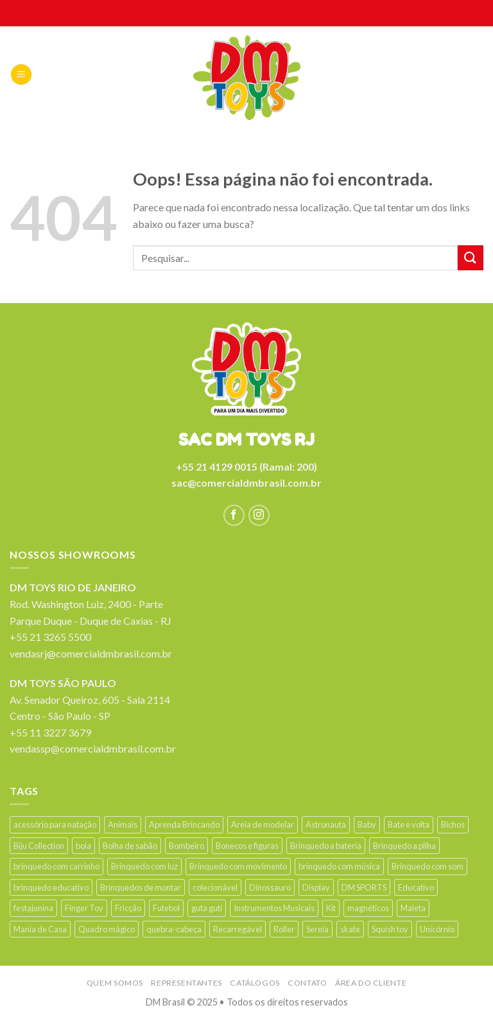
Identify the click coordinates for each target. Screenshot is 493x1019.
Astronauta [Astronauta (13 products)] (326, 824)
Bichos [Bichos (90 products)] (453, 824)
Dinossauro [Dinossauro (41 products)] (270, 887)
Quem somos (115, 983)
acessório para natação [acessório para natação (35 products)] (54, 824)
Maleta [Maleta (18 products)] (413, 908)
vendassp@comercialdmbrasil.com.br (93, 748)
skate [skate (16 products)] (350, 929)
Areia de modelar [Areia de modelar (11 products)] (262, 824)
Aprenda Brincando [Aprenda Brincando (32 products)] (184, 824)
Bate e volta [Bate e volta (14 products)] (408, 824)
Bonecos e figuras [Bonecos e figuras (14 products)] (247, 845)
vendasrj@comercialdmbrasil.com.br (91, 653)
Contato (307, 983)
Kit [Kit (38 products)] (331, 908)
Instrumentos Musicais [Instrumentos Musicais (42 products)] (274, 908)
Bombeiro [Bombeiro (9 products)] (186, 845)
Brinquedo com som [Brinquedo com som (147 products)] (427, 866)
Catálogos (255, 983)
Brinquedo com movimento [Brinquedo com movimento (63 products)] (238, 866)
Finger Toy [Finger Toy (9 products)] (84, 908)
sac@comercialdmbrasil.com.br (246, 482)
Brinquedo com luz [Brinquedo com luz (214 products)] (144, 866)
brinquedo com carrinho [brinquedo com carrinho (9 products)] (56, 866)
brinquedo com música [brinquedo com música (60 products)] (339, 866)
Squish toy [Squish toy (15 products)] (390, 929)
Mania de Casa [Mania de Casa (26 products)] (40, 929)
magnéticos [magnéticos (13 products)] (368, 908)
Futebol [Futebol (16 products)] (166, 908)
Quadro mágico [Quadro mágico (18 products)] (106, 929)
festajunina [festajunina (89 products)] (33, 908)
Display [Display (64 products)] (316, 887)
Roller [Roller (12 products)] (284, 929)
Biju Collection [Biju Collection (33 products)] (38, 845)
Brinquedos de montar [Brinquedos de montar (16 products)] (140, 887)
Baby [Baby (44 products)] (367, 824)
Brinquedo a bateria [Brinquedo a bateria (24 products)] (325, 845)
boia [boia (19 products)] (83, 845)
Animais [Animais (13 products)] (122, 824)
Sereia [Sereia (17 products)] (317, 929)
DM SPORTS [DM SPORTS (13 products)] (364, 887)
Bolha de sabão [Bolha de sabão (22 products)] (130, 845)
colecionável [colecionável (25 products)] (215, 887)
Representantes (186, 983)
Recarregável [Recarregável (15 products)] (237, 929)
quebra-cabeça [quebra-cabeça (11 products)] (174, 929)
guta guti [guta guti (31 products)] (206, 908)
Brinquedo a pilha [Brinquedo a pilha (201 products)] (404, 845)
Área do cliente (370, 983)
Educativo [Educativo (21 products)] (416, 887)
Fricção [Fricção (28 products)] (128, 908)
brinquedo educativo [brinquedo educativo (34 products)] (51, 887)
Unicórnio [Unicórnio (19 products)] (437, 929)
